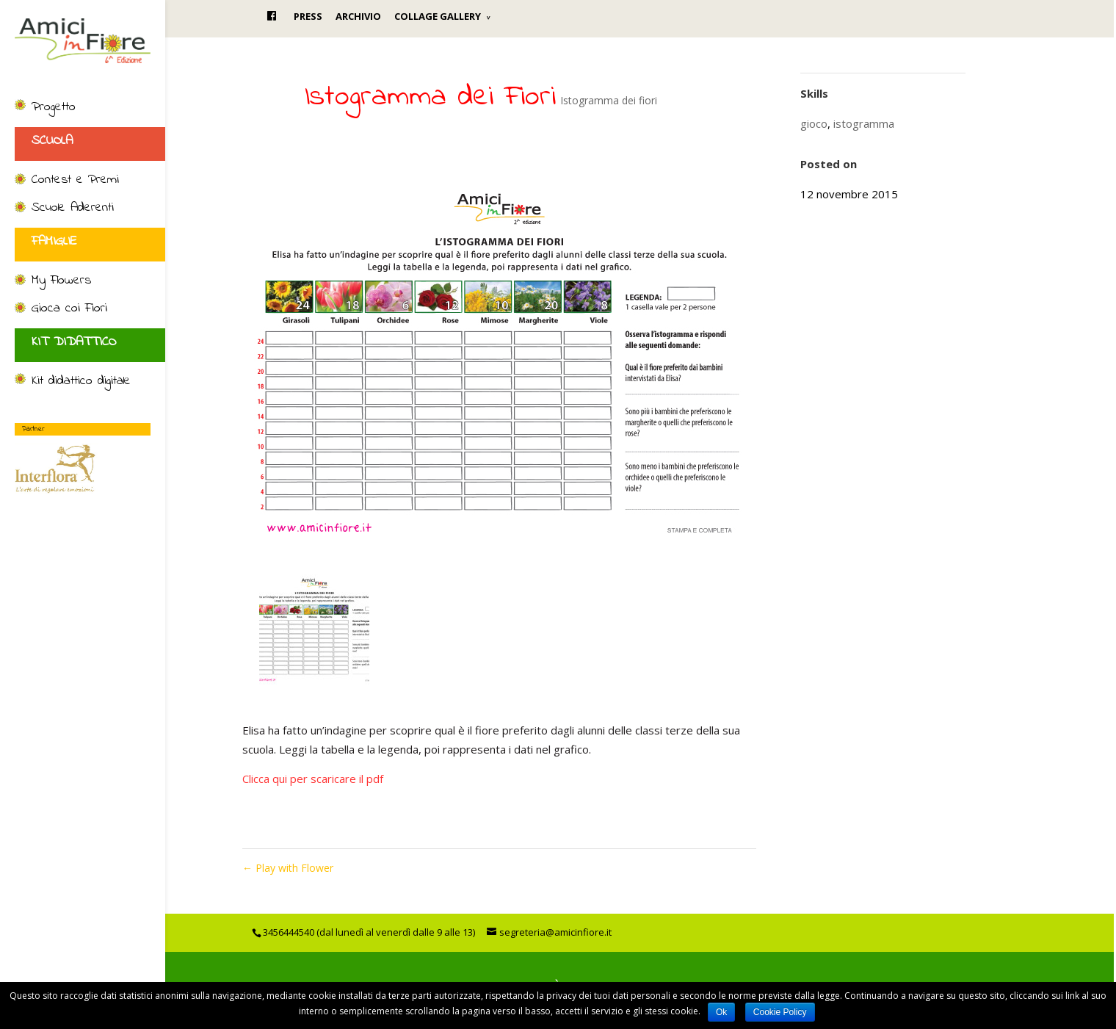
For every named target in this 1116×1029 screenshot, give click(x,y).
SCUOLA (52, 141)
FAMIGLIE (54, 241)
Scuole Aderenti (73, 208)
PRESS (308, 16)
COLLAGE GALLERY (437, 16)
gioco (813, 123)
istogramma (863, 123)
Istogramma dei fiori (608, 100)
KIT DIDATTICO (74, 342)
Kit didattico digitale (81, 382)
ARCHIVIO (358, 16)
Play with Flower (287, 868)
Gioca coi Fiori (69, 309)
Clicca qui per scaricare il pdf (312, 778)
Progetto (54, 108)
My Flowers (61, 281)
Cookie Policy (780, 1012)
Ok (721, 1012)
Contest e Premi (75, 180)
